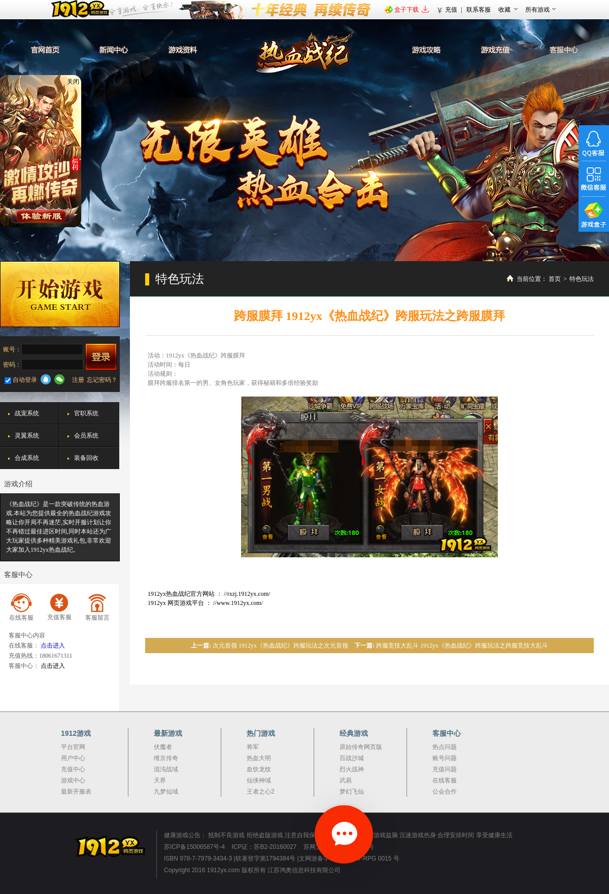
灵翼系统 (27, 435)
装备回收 (86, 457)
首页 (555, 278)
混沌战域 (166, 769)
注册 (78, 379)
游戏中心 (73, 780)
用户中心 (73, 758)
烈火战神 (352, 769)
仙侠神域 (259, 780)
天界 (160, 780)
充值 (451, 9)
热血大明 (259, 758)
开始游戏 (60, 294)
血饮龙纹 (259, 769)
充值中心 (73, 769)
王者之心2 (261, 791)
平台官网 (73, 746)
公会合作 (444, 791)
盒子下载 (406, 9)
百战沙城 (352, 758)
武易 (346, 780)
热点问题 (444, 746)
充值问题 (444, 769)
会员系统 (86, 435)
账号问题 (444, 758)
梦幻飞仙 (352, 791)
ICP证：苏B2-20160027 (263, 846)
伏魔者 (163, 746)
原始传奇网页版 (361, 746)
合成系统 (27, 457)
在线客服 (444, 780)
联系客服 (478, 9)
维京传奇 (166, 758)
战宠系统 (27, 413)
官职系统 (86, 413)
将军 (253, 746)
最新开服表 (76, 791)
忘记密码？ (102, 379)
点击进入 (53, 645)
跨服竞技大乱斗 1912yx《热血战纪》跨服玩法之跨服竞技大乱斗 (462, 645)
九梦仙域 (166, 791)
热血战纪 (304, 52)
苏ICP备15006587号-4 (194, 846)
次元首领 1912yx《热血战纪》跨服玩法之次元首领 (280, 645)
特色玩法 (581, 278)
